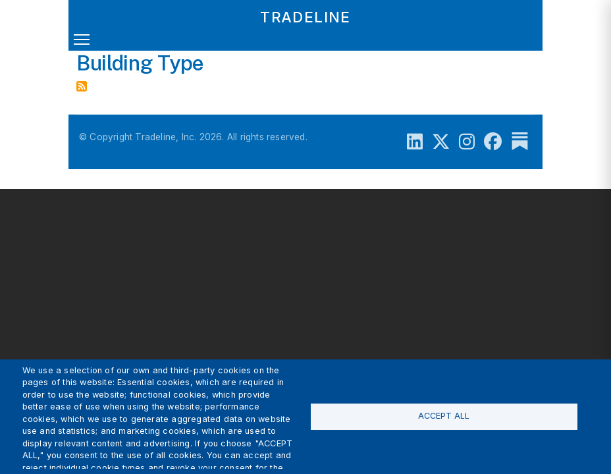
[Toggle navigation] (81, 42)
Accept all (443, 416)
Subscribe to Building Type (81, 86)
